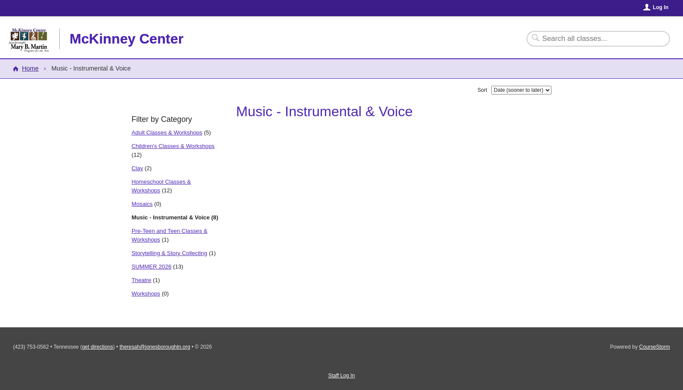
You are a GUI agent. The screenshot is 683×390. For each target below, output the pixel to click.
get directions (97, 347)
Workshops (146, 293)
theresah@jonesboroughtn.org (154, 347)
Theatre (141, 280)
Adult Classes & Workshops (167, 132)
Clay (137, 168)
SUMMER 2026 (152, 266)
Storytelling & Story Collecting (169, 253)
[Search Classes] (593, 39)
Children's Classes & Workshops (173, 146)
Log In (661, 7)
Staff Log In (341, 376)
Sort (482, 90)
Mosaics (142, 204)
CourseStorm (654, 347)
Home (30, 68)
